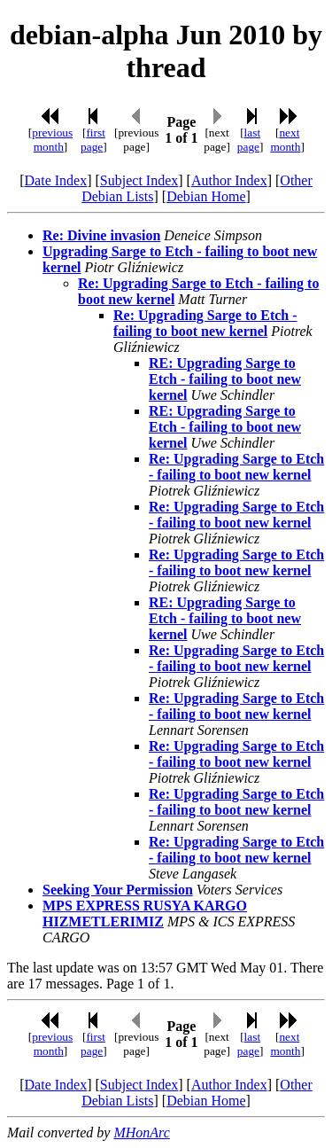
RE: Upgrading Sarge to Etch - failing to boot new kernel (225, 378)
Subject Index (139, 180)
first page (93, 139)
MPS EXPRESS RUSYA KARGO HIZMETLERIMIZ (144, 913)
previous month (52, 139)
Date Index (56, 180)
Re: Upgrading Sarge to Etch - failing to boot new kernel (205, 323)
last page (248, 139)
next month (285, 139)
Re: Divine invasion (101, 235)
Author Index (229, 180)
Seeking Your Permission (117, 889)
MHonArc (141, 1132)
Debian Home (205, 196)
